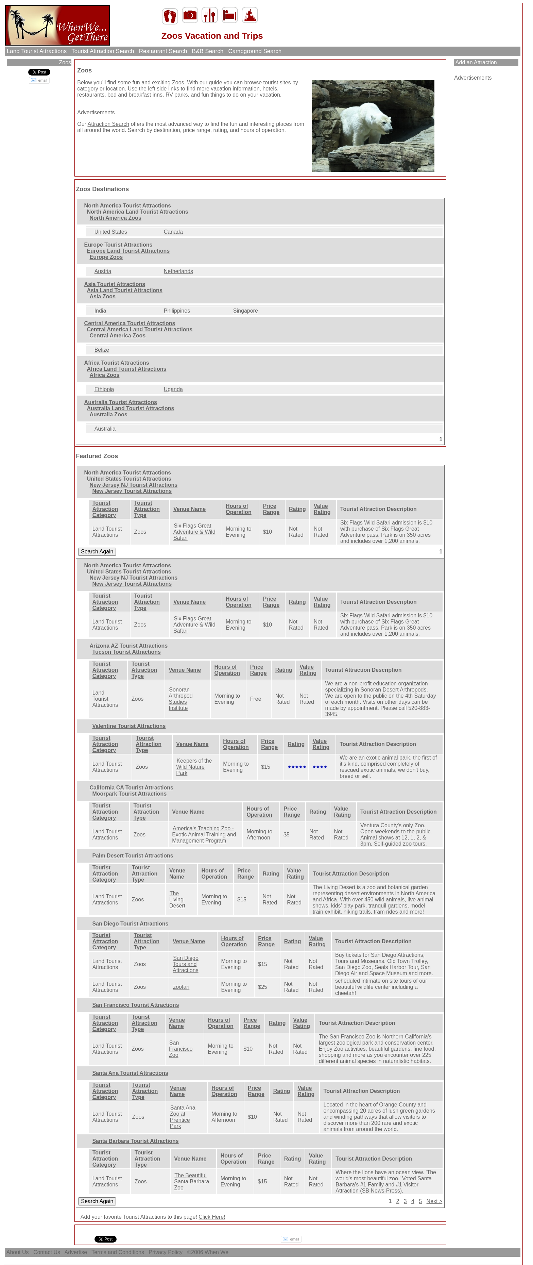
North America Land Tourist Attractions (137, 212)
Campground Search (255, 51)
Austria (102, 271)
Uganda (173, 389)
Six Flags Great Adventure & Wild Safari (194, 532)
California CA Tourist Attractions (131, 787)
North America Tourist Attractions (127, 206)
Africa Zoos (104, 375)
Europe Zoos (106, 257)
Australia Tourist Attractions (120, 402)
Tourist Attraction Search (103, 51)
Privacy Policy (165, 1252)
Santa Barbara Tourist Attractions (135, 1141)
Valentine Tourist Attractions (129, 726)
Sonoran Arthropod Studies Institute (180, 699)
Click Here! (212, 1217)
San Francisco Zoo (180, 1049)
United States (110, 232)
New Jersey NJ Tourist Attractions (133, 485)
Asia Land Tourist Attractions (124, 290)
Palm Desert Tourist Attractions (132, 856)
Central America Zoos (117, 335)
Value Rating (322, 509)
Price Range (271, 509)
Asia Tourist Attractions (114, 284)
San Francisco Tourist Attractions (135, 1005)
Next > (435, 1201)
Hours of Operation (239, 509)
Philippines (177, 311)
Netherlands (178, 271)
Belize (101, 350)
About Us (17, 1252)
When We (217, 1252)
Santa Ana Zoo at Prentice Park (182, 1117)
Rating (297, 509)
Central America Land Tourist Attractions (140, 329)
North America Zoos (115, 218)
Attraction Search (109, 124)
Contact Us (47, 1252)
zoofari (181, 987)
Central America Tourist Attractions (129, 323)
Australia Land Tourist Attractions (130, 408)
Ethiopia (104, 389)
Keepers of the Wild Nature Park (194, 767)
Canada (173, 232)
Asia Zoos (102, 296)
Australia (105, 429)
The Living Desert (177, 900)
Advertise (76, 1252)
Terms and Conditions (117, 1252)
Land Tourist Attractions (36, 51)
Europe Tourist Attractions (118, 245)
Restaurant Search (163, 51)
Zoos (64, 62)
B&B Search (207, 51)
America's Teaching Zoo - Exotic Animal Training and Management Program (204, 835)
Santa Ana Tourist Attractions (130, 1073)
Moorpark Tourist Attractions (129, 794)
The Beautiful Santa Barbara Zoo (191, 1181)
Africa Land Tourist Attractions (127, 369)
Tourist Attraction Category (105, 509)
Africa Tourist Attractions (116, 363)
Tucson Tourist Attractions (126, 652)
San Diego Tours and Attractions (186, 964)
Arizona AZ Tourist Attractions (128, 646)
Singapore (245, 311)
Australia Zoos (108, 414)
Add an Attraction (475, 62)
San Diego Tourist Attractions (130, 924)
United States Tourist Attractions (129, 479)
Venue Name (189, 509)
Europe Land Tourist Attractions (128, 251)
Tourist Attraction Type (147, 509)
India (100, 311)
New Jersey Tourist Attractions (132, 491)
